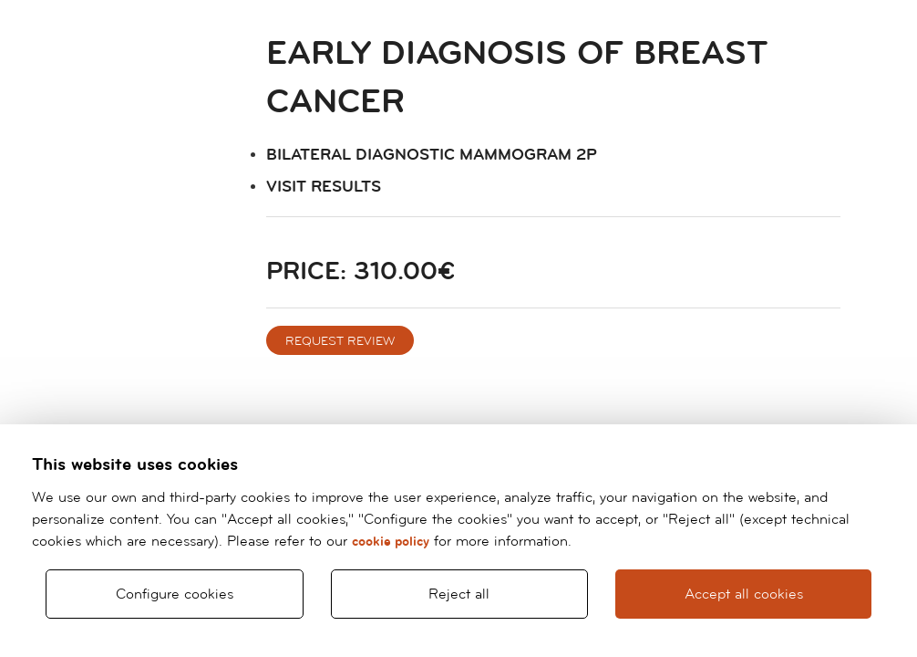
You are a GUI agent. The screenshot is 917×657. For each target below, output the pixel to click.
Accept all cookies (744, 594)
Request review (340, 341)
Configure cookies (174, 594)
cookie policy (390, 541)
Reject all (458, 594)
